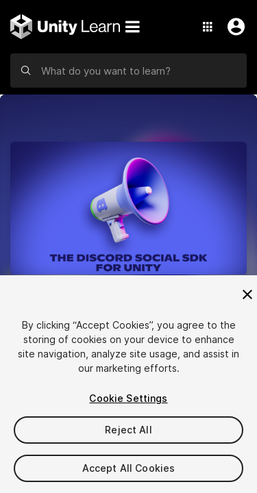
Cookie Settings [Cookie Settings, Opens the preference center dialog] (128, 398)
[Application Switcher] (207, 26)
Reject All (128, 429)
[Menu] (132, 26)
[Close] (247, 294)
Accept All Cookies (128, 468)
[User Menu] (233, 26)
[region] (128, 384)
